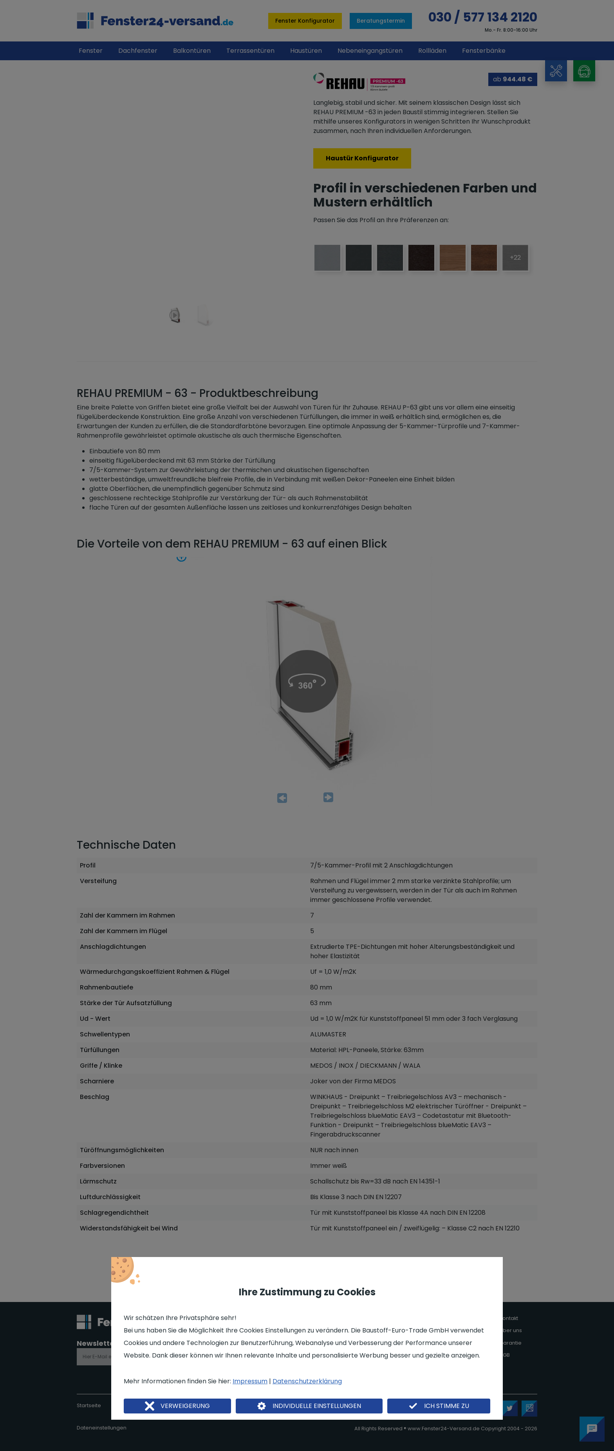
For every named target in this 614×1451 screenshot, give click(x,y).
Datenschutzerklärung (307, 1381)
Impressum (250, 1381)
